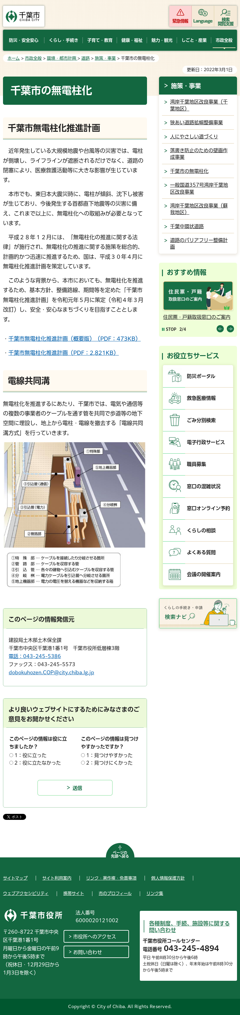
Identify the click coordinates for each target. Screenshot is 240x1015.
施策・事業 (105, 58)
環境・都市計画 (62, 58)
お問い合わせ (87, 952)
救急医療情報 (201, 398)
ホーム (14, 58)
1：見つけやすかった (109, 755)
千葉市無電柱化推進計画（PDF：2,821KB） (63, 352)
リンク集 (154, 893)
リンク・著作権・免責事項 (111, 878)
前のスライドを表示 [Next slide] (230, 328)
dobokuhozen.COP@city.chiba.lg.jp (51, 672)
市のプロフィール (115, 893)
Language (203, 21)
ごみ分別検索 (201, 420)
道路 (85, 58)
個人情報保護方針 (168, 878)
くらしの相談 (201, 530)
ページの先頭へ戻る (120, 854)
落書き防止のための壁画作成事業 (199, 153)
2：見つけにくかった (109, 762)
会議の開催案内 (203, 574)
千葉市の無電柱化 (189, 171)
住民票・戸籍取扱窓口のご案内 (196, 317)
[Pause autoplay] (169, 329)
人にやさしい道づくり (194, 136)
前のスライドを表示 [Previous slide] (220, 328)
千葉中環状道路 (187, 226)
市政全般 (33, 58)
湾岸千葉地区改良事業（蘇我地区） (199, 209)
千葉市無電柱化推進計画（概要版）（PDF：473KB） (74, 338)
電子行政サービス (206, 442)
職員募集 (196, 464)
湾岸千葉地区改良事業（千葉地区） (199, 105)
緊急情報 (180, 21)
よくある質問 (201, 552)
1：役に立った (30, 755)
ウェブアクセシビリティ (26, 893)
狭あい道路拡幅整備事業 (196, 122)
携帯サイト (73, 893)
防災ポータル (201, 376)
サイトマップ (15, 878)
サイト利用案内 (56, 878)
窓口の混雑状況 (203, 486)
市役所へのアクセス (94, 936)
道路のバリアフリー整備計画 (199, 243)
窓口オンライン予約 (208, 508)
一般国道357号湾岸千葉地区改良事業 (199, 188)
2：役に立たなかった (37, 762)
